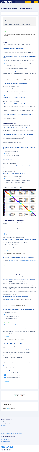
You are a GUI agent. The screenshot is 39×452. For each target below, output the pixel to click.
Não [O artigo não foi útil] (23, 395)
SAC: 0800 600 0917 (5, 438)
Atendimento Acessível (5, 441)
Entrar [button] (36, 1)
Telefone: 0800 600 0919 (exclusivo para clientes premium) (11, 433)
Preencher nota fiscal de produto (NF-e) (20, 6)
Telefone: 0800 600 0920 (6, 427)
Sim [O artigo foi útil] (17, 395)
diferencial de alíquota (8, 50)
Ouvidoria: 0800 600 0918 (6, 439)
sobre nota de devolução (10, 144)
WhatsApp (3, 425)
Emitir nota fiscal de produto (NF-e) (6, 6)
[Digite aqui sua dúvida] (20, 2)
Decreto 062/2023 (13, 260)
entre (8, 408)
